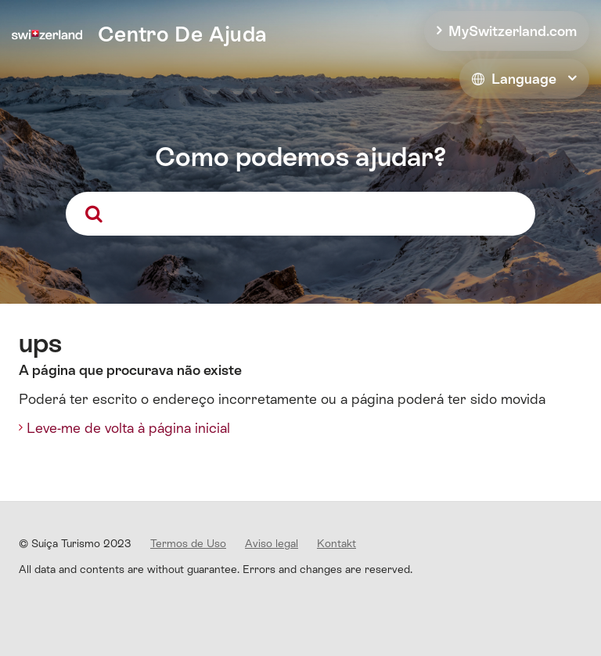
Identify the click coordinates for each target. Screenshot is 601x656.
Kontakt (336, 543)
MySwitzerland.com (512, 31)
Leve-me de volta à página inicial (128, 428)
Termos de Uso (188, 543)
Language (514, 78)
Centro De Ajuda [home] (182, 34)
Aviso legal (271, 543)
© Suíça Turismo (75, 543)
